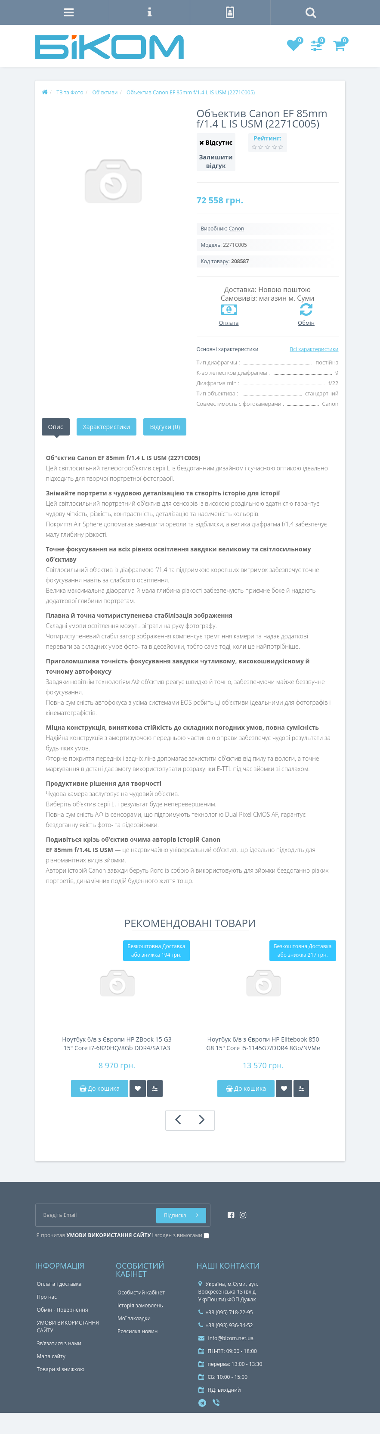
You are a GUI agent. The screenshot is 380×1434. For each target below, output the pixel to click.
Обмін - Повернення (62, 1309)
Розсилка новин (137, 1331)
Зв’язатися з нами (59, 1343)
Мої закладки (134, 1318)
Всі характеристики (314, 349)
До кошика (100, 1088)
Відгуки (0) (165, 427)
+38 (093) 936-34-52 (225, 1325)
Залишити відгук (216, 161)
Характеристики (106, 427)
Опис (55, 427)
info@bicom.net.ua (226, 1338)
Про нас (47, 1296)
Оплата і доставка (59, 1284)
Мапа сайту (51, 1356)
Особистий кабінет (141, 1292)
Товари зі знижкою (61, 1369)
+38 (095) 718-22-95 (225, 1312)
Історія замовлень (140, 1305)
